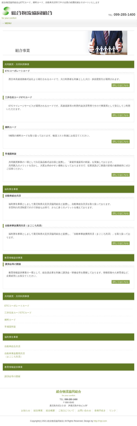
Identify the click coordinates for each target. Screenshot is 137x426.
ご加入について (66, 410)
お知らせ (25, 410)
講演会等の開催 (12, 376)
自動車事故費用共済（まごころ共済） (15, 355)
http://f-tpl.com (100, 421)
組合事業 (38, 410)
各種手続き (100, 410)
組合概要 (50, 410)
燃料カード (10, 319)
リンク (112, 410)
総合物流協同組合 (68, 393)
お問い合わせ (84, 410)
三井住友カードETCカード (18, 312)
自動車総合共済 (12, 346)
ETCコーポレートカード (17, 305)
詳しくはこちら (121, 85)
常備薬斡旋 (10, 326)
